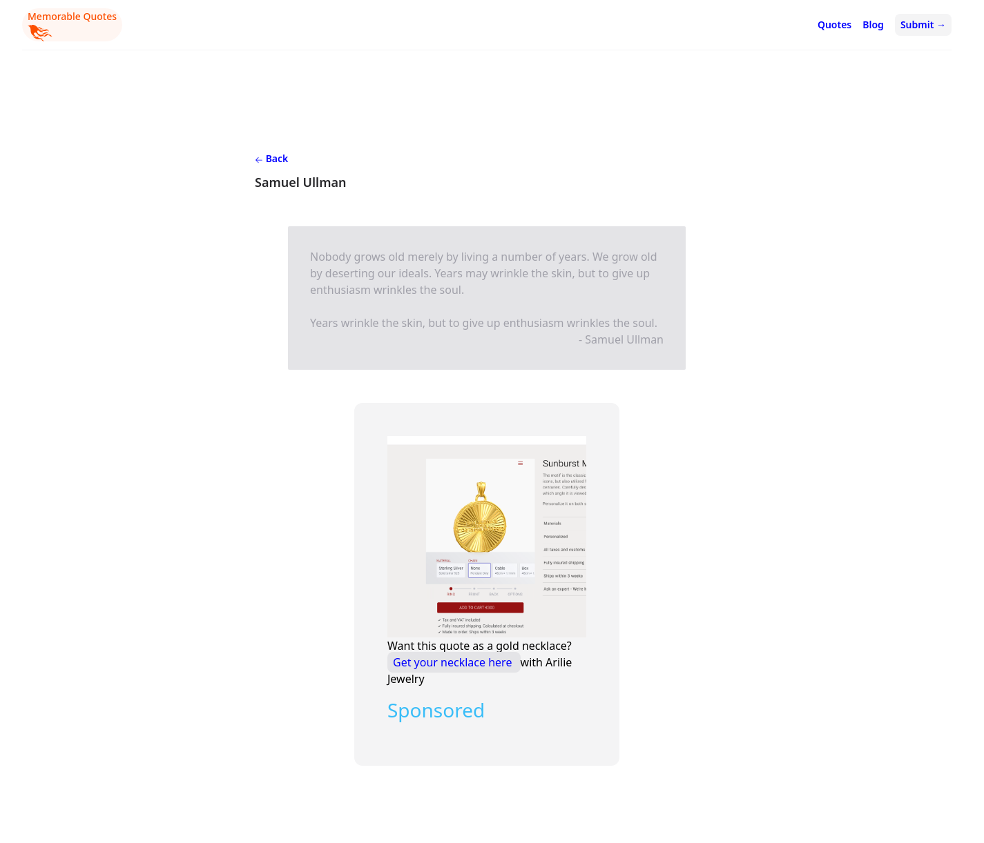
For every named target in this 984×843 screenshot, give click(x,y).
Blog (873, 24)
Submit (923, 24)
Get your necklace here (454, 662)
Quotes (834, 24)
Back (271, 158)
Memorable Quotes (72, 25)
